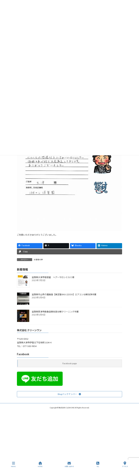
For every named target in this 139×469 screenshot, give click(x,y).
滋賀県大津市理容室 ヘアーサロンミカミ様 (53, 277)
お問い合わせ (69, 464)
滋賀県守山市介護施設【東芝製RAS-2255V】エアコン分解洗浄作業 (64, 294)
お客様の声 (38, 259)
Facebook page (69, 363)
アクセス (125, 464)
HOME (40, 464)
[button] (69, 394)
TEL (98, 464)
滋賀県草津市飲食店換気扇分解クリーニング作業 (55, 311)
